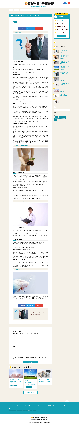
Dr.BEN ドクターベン (61, 26)
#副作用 (11, 410)
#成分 (15, 410)
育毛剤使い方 (14, 385)
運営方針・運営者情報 (52, 405)
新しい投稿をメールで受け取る (19, 358)
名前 (14, 346)
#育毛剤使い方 (63, 118)
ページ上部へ (67, 400)
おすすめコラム (38, 405)
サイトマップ (65, 405)
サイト (14, 354)
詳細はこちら (61, 36)
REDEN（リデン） (60, 32)
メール (14, 350)
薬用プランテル (60, 23)
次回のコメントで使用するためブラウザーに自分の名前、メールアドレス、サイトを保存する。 (30, 357)
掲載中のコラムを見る (30, 392)
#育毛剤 (18, 410)
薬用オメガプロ (60, 20)
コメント (14, 335)
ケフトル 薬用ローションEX (62, 29)
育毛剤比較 (18, 405)
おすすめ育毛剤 (27, 405)
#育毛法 (34, 410)
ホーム (12, 405)
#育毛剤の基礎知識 (57, 118)
